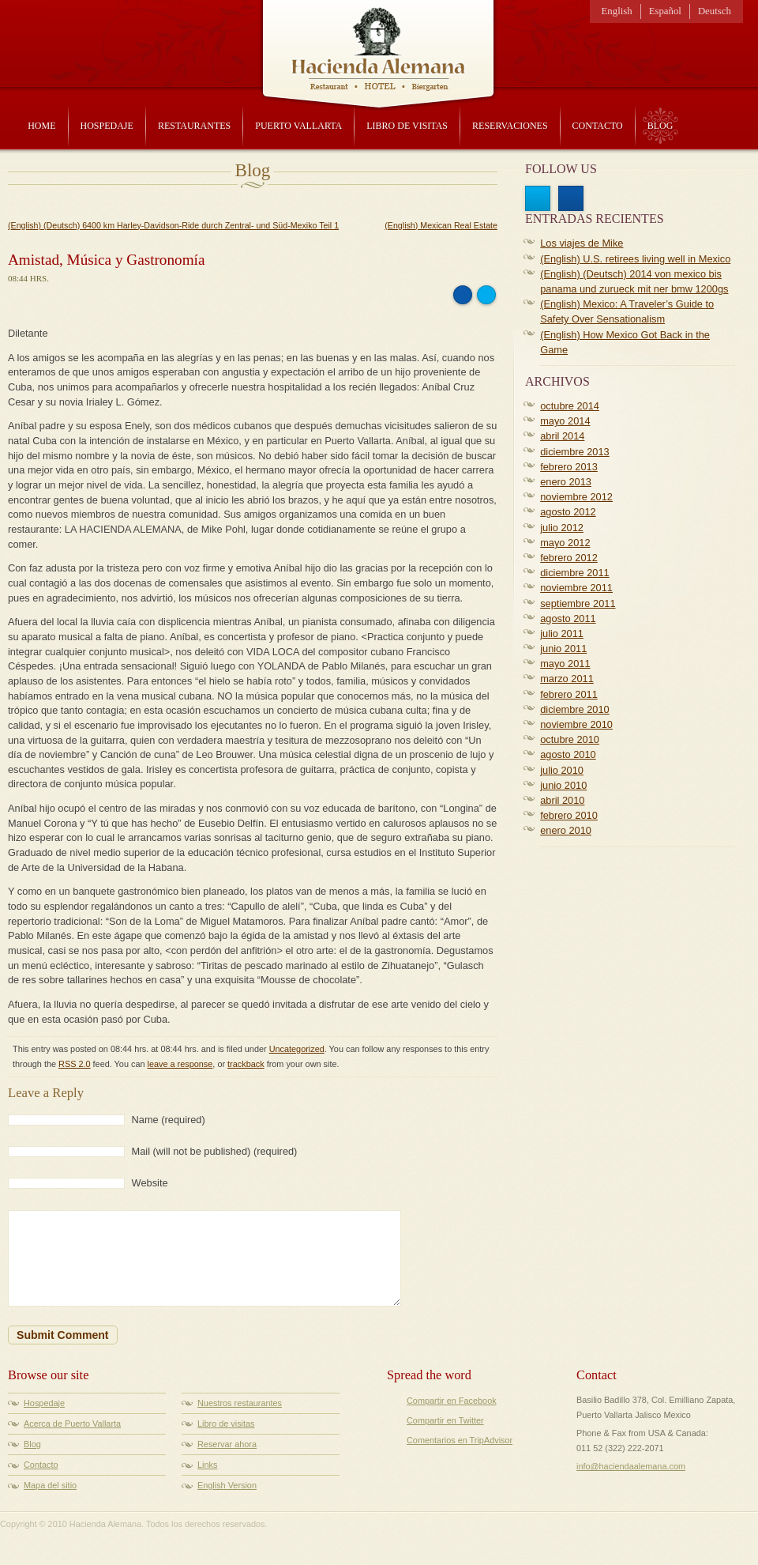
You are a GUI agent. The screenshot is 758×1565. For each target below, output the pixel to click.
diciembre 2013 (575, 452)
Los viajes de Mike (581, 243)
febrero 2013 (569, 467)
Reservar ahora (227, 1444)
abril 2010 (562, 800)
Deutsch (714, 11)
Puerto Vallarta (298, 125)
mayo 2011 (565, 663)
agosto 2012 (567, 512)
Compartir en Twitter (445, 1420)
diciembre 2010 (575, 709)
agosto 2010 (567, 754)
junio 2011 (563, 648)
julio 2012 (562, 528)
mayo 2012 (565, 543)
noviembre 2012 (576, 497)
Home (41, 125)
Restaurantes (194, 125)
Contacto (597, 125)
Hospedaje (107, 125)
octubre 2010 (569, 739)
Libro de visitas (407, 125)
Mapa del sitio (50, 1485)
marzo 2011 (567, 678)
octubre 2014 (569, 406)
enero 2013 (565, 482)
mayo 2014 (565, 421)
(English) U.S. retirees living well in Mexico (635, 259)
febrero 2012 (569, 558)
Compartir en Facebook (452, 1400)
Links (207, 1464)
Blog (660, 125)
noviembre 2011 (576, 588)
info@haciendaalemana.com (630, 1466)
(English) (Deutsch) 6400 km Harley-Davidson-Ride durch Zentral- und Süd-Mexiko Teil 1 (173, 225)
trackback (246, 1064)
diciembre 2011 (575, 573)
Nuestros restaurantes (239, 1403)
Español (665, 11)
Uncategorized (297, 1049)
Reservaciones (510, 125)
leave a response (180, 1064)
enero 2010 (565, 830)
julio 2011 (562, 633)
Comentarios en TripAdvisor (459, 1440)
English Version (227, 1485)
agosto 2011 (567, 618)
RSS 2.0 (74, 1064)
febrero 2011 (569, 694)
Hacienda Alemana (379, 44)
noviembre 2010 (576, 724)
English (617, 11)
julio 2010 (562, 770)
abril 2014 (562, 436)
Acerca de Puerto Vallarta (72, 1423)
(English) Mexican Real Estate (441, 225)
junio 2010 (563, 785)
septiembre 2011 (577, 603)
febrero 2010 (569, 815)
